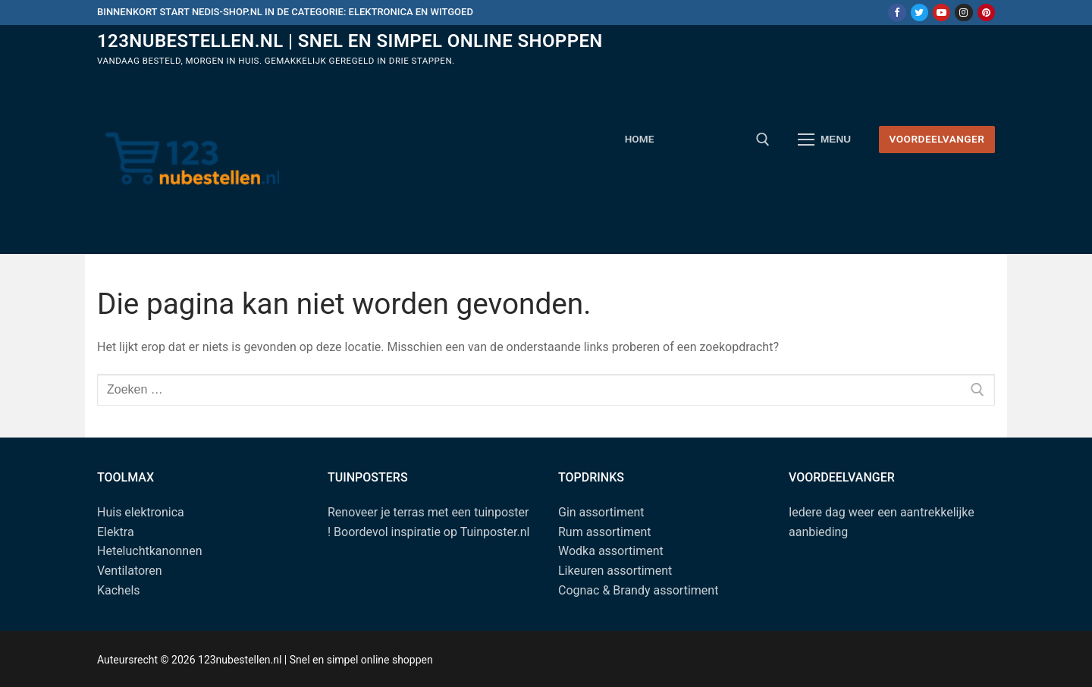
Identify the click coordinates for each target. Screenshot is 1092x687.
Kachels (118, 590)
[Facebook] (896, 12)
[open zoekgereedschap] (763, 139)
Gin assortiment (601, 512)
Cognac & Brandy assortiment (638, 590)
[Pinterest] (986, 12)
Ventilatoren (129, 570)
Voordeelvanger (936, 139)
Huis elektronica (140, 512)
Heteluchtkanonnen (149, 551)
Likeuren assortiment (615, 570)
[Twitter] (919, 12)
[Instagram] (963, 12)
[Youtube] (941, 12)
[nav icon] (824, 139)
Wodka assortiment (611, 551)
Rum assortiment (604, 532)
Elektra (115, 532)
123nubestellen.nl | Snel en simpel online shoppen (350, 41)
